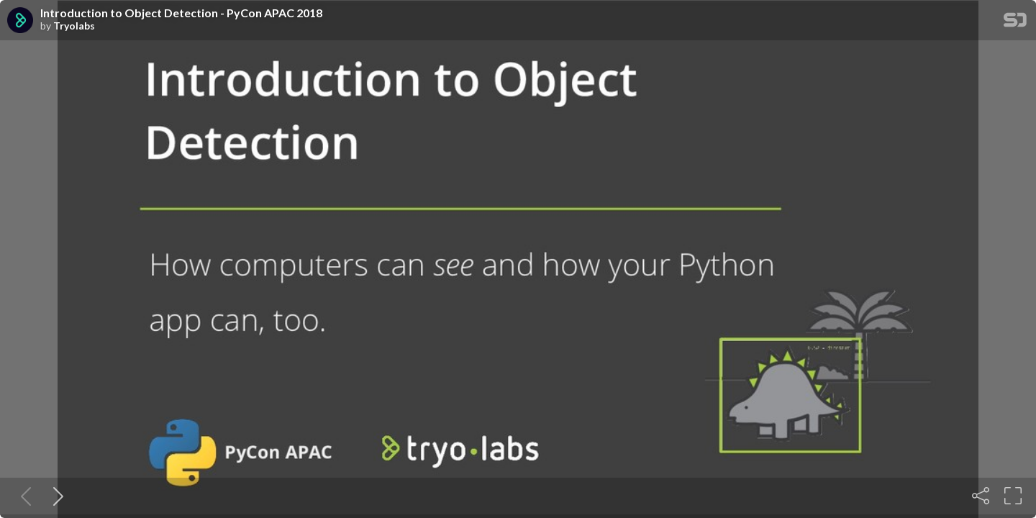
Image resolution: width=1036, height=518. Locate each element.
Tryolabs (74, 26)
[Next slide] (55, 495)
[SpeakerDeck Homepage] (1015, 22)
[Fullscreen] (1012, 495)
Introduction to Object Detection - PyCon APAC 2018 (181, 13)
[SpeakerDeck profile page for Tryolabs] (20, 21)
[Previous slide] (23, 495)
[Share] (980, 495)
